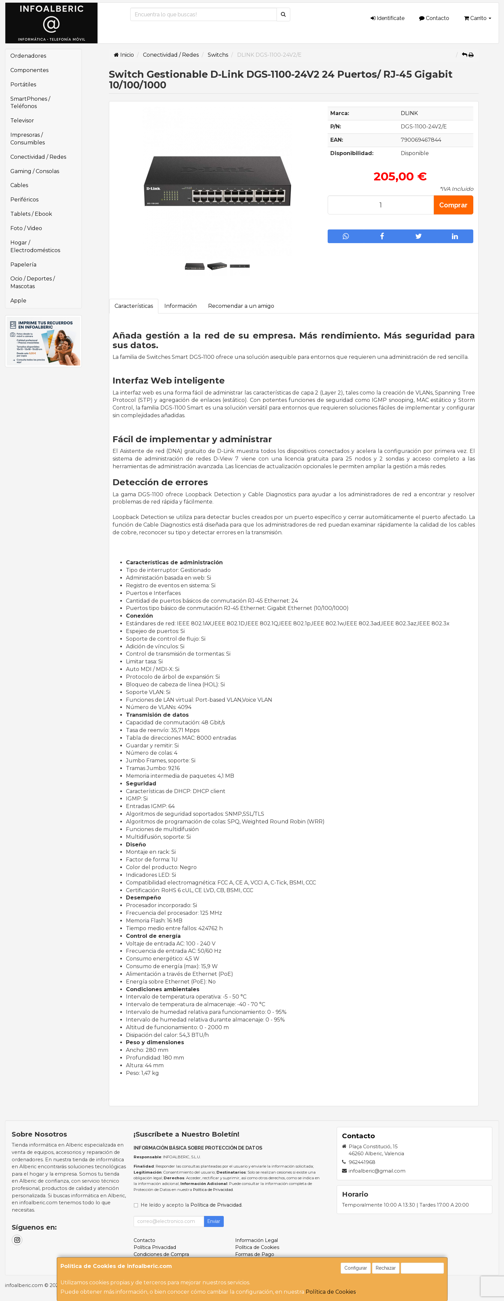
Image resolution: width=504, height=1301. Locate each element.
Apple (18, 300)
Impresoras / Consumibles (27, 139)
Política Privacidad (155, 1247)
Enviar (213, 1221)
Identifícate (387, 18)
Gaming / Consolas (34, 171)
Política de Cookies (331, 1292)
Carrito (477, 18)
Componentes (29, 70)
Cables (19, 185)
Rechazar (386, 1268)
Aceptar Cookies (422, 1268)
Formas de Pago (254, 1254)
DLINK (409, 113)
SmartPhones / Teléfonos (30, 103)
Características (134, 306)
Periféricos (24, 199)
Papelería (23, 264)
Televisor (22, 120)
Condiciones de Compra (161, 1254)
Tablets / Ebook (31, 214)
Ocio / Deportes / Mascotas (32, 282)
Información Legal (256, 1240)
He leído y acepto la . (191, 1205)
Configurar (355, 1268)
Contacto (434, 18)
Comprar (453, 205)
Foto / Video (26, 228)
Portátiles (23, 84)
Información (180, 306)
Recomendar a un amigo (241, 306)
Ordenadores (28, 56)
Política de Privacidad (213, 1189)
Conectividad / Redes (38, 157)
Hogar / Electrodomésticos (35, 246)
